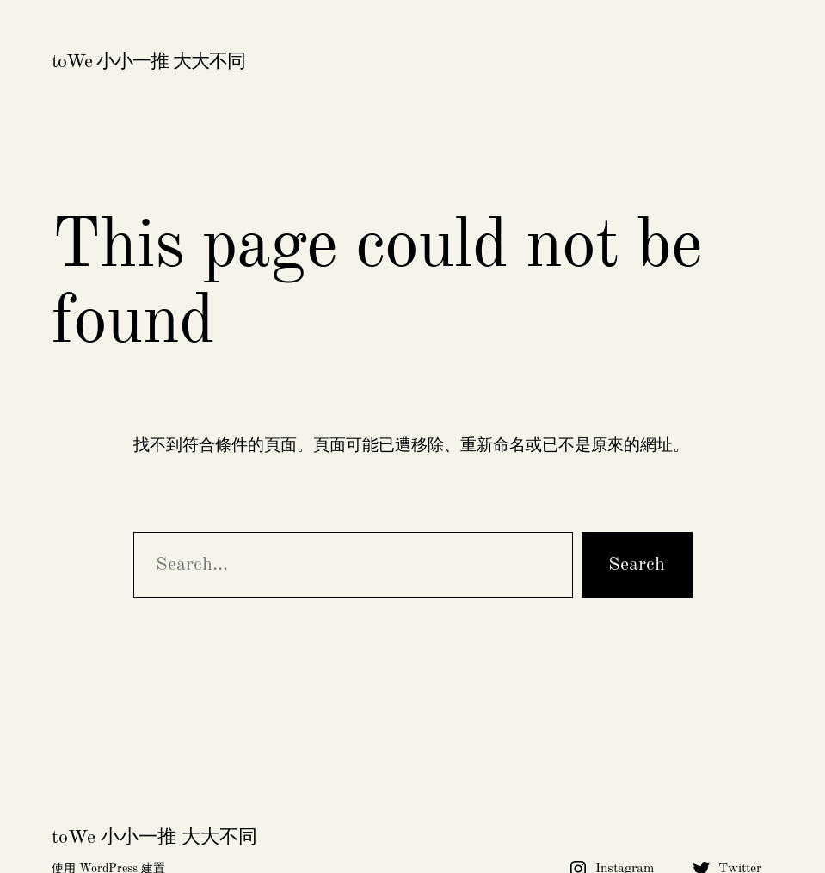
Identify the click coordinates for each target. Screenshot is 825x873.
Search (636, 564)
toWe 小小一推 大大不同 (148, 62)
